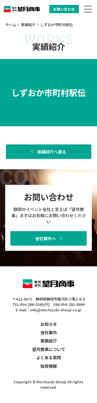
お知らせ (48, 324)
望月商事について (48, 349)
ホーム (10, 24)
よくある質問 (48, 357)
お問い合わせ (64, 9)
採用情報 (48, 366)
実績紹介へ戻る (51, 152)
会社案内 (48, 332)
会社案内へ (45, 238)
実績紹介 (28, 24)
